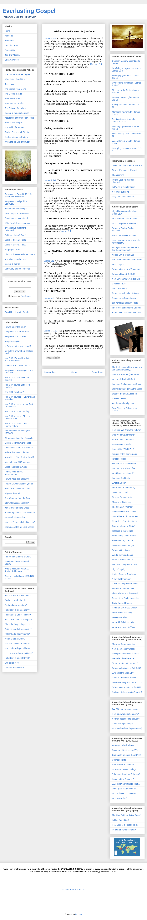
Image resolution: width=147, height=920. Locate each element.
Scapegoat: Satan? (13, 249)
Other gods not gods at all (124, 789)
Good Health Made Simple (17, 312)
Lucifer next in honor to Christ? (19, 653)
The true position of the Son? (18, 643)
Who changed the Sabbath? (125, 223)
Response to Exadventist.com (125, 293)
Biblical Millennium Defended (18, 443)
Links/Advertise (12, 60)
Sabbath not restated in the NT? (126, 687)
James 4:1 (49, 298)
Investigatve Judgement (15, 259)
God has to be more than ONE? (126, 755)
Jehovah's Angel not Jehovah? (126, 774)
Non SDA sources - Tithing (17, 411)
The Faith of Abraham (15, 127)
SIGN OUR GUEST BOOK (73, 889)
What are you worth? (14, 103)
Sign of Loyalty (119, 569)
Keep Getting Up (12, 341)
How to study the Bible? (15, 327)
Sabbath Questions (121, 550)
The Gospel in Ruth (13, 94)
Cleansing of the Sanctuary (124, 521)
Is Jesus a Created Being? (124, 769)
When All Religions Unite (123, 622)
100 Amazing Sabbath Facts (125, 303)
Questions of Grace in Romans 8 (127, 165)
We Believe (10, 40)
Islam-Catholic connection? (17, 503)
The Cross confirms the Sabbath (127, 308)
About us (9, 36)
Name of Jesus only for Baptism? (20, 522)
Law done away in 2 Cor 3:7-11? (127, 682)
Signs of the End (12, 493)
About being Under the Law (124, 535)
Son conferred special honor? (18, 648)
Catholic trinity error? (14, 667)
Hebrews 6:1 (96, 64)
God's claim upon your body (124, 584)
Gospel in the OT (12, 264)
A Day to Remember (121, 579)
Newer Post (50, 372)
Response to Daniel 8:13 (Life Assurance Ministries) (18, 195)
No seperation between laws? (125, 653)
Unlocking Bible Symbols (16, 467)
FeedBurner (25, 296)
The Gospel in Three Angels (17, 74)
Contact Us (10, 50)
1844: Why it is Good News (17, 213)
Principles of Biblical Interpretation (14, 473)
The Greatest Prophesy (122, 507)
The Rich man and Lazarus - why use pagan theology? (127, 368)
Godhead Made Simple (15, 600)
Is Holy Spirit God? (120, 820)
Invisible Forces (119, 459)
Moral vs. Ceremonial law (123, 644)
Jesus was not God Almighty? (18, 619)
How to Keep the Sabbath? (17, 479)
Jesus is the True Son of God (18, 595)
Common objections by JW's (125, 750)
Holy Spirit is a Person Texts (125, 825)
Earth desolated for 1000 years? (19, 527)
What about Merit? (13, 98)
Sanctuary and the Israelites (17, 269)
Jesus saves (10, 84)
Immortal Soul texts (121, 478)
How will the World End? (123, 449)
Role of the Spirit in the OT (17, 452)
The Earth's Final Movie (15, 89)
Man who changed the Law (124, 564)
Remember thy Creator (122, 540)
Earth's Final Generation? (123, 439)
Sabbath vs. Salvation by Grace (126, 312)
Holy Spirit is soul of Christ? (17, 658)
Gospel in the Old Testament (125, 516)
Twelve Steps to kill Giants (17, 132)
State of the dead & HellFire (124, 394)
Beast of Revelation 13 (122, 559)
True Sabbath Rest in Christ (124, 218)
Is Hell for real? (119, 398)
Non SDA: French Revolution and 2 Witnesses (18, 359)
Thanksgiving (118, 175)
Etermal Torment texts (122, 497)
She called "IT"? (12, 663)
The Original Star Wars (15, 108)
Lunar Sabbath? (119, 288)
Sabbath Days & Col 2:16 (123, 274)
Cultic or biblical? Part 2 (15, 240)
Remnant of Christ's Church (124, 608)
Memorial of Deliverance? (123, 658)
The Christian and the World (125, 593)
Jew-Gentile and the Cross (17, 508)
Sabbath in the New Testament (126, 269)
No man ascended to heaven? (126, 719)
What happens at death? (123, 473)
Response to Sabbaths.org (124, 298)
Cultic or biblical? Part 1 (15, 235)
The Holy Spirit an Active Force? (126, 815)
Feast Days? (118, 264)
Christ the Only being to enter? (19, 624)
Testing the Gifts (119, 617)
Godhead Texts (119, 760)
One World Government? (123, 435)
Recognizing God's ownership (125, 598)
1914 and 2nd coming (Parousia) (127, 728)
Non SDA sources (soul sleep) (126, 374)
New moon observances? (123, 649)
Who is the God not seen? (124, 793)
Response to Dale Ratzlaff (124, 235)
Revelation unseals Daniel (124, 511)
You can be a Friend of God (124, 468)
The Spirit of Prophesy (122, 612)
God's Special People (122, 603)
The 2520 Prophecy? (14, 392)
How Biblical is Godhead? (124, 764)
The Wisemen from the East (17, 498)
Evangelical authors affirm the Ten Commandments (125, 248)
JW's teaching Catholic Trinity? (126, 784)
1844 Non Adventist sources (17, 223)
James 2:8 (66, 231)
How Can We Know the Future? (126, 430)
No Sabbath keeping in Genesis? (127, 692)
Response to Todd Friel (15, 336)
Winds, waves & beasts (122, 555)
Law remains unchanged (123, 545)
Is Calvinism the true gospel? (18, 346)
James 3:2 (49, 261)
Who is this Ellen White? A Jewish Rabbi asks (17, 570)
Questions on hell (120, 492)
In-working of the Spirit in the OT (19, 457)
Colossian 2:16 (119, 284)
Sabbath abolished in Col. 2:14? (126, 668)
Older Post (97, 372)
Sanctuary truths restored (16, 218)
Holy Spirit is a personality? (17, 610)
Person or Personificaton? (124, 830)
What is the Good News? (16, 79)
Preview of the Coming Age (124, 454)
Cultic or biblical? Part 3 (15, 245)
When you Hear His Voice (124, 627)
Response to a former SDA (17, 331)
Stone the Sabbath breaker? (125, 663)
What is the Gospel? (14, 122)
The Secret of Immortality (123, 488)
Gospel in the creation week (17, 113)
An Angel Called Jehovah (123, 745)
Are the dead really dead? (124, 403)
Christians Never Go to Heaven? (19, 448)
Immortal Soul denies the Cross (126, 384)
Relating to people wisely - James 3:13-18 (124, 120)
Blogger (78, 914)
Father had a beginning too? (17, 634)
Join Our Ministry (12, 55)
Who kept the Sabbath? (122, 673)
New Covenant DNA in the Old (126, 279)
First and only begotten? (16, 605)
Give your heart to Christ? (124, 526)
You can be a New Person (124, 463)
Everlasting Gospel (29, 11)
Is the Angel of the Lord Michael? (20, 512)
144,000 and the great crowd (125, 709)
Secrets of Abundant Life (123, 588)
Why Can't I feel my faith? (123, 196)
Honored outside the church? (18, 557)
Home (74, 372)
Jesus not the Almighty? (123, 779)
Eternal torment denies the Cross (127, 389)
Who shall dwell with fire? (123, 379)
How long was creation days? (125, 714)
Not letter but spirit (120, 192)
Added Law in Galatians (123, 255)
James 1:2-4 (50, 38)
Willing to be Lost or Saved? (17, 142)
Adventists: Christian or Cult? (18, 365)
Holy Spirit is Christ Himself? (18, 615)
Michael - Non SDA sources (17, 462)
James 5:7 (49, 330)
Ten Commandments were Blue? (127, 260)
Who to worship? (119, 798)
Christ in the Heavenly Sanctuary (20, 254)
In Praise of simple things (123, 187)
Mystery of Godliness (121, 502)
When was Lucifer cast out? (17, 488)
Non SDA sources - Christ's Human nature (17, 424)
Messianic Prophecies (15, 517)
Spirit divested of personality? (18, 629)
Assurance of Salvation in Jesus (19, 118)
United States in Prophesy (124, 574)
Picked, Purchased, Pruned (124, 170)
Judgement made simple (16, 209)
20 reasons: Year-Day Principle (19, 438)
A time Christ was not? (15, 639)
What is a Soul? (119, 483)
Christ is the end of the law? (124, 677)
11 (56, 330)
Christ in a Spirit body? (122, 723)
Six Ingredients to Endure (16, 137)
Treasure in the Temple (122, 531)
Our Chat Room (12, 45)
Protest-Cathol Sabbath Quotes (19, 484)
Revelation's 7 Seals (121, 444)
